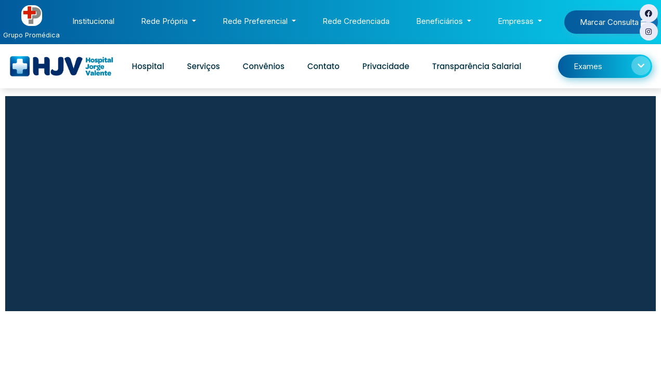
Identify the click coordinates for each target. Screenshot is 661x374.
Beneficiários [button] (440, 21)
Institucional (95, 20)
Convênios (263, 66)
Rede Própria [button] (165, 21)
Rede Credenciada (358, 20)
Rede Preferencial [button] (256, 21)
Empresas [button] (517, 21)
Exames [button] (612, 65)
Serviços (203, 66)
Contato (323, 66)
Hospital (148, 66)
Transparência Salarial (476, 66)
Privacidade (385, 66)
